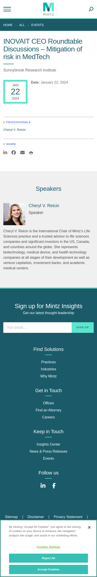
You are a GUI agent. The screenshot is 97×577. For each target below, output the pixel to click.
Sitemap (11, 517)
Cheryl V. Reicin (14, 129)
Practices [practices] (48, 362)
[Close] (89, 527)
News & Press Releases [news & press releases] (48, 451)
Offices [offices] (48, 403)
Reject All (48, 558)
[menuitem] (9, 25)
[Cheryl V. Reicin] (14, 214)
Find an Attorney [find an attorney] (49, 410)
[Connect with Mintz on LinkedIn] (43, 488)
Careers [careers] (48, 417)
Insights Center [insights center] (48, 444)
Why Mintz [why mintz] (48, 376)
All (22, 25)
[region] (48, 548)
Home (8, 25)
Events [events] (48, 458)
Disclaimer (36, 517)
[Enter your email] (48, 327)
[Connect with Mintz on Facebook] (54, 488)
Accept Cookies (48, 569)
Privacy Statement (68, 517)
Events (37, 25)
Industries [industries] (48, 369)
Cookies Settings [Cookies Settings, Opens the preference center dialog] (48, 547)
